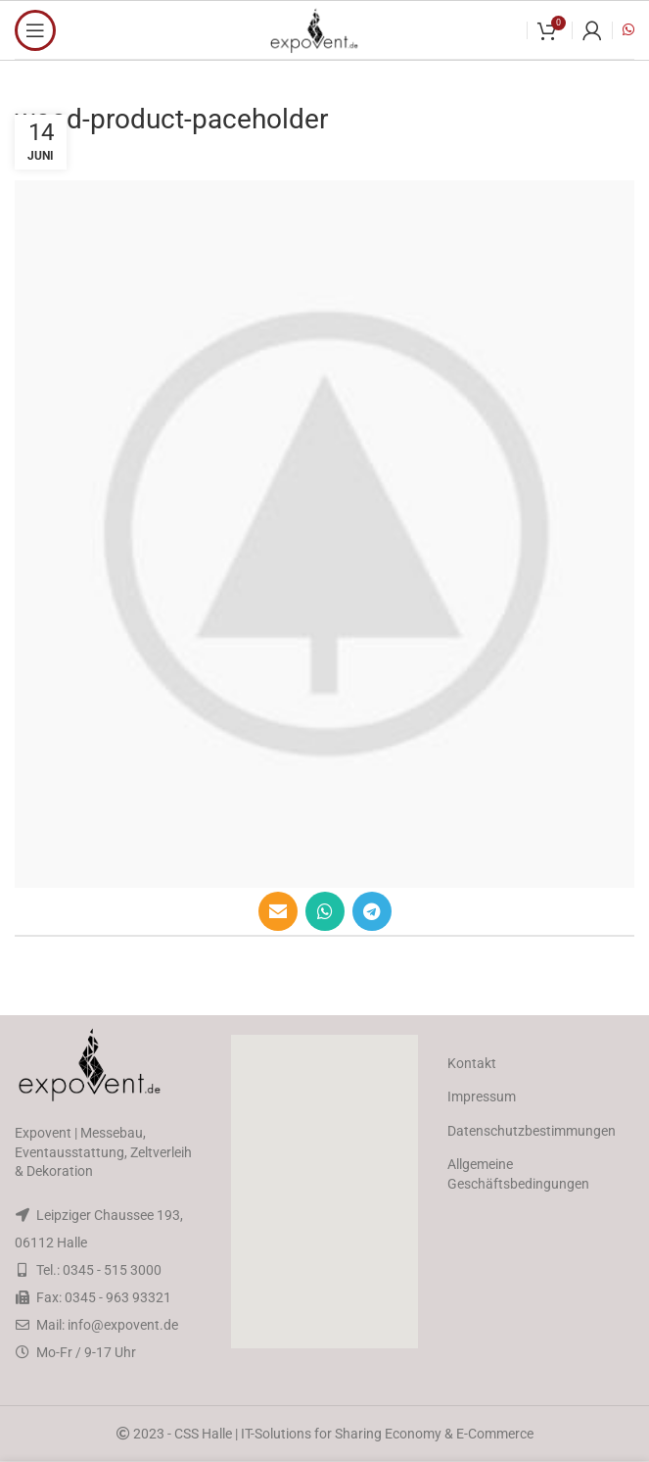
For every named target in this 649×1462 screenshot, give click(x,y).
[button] (325, 1191)
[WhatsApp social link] (325, 911)
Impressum (481, 1096)
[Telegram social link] (372, 911)
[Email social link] (278, 911)
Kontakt (471, 1063)
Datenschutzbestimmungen (531, 1131)
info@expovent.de (123, 1325)
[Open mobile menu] (35, 30)
